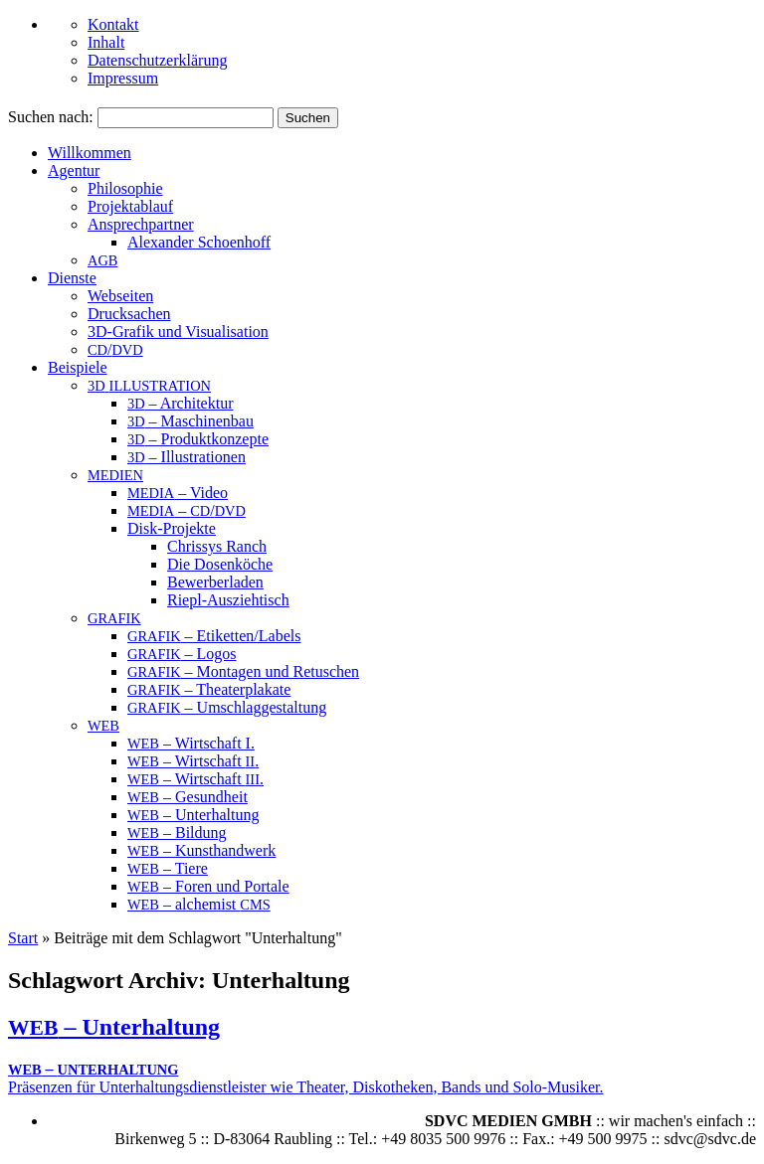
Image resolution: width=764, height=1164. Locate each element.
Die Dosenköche (220, 564)
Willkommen (89, 152)
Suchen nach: (51, 116)
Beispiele (77, 367)
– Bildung (177, 832)
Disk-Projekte (171, 528)
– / (186, 510)
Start (23, 937)
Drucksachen (129, 313)
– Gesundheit (187, 796)
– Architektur (180, 403)
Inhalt (106, 42)
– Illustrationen (186, 456)
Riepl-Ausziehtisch (228, 599)
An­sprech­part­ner (141, 224)
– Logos (182, 653)
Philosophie (125, 188)
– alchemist (199, 904)
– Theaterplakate (208, 689)
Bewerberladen (215, 582)
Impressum (123, 78)
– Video (177, 492)
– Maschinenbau (190, 421)
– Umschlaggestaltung (226, 707)
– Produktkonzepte (198, 438)
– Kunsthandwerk (201, 850)
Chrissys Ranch (217, 546)
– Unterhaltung (193, 814)
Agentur (73, 170)
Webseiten (120, 295)
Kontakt (113, 24)
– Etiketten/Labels (213, 635)
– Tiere (167, 868)
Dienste (72, 277)
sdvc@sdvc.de (711, 1138)
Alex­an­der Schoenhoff (199, 242)
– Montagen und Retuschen (243, 671)
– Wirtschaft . (193, 760)
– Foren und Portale (208, 886)
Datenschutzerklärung (157, 60)
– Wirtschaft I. (191, 743)
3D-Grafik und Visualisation (178, 331)
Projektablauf (130, 206)
